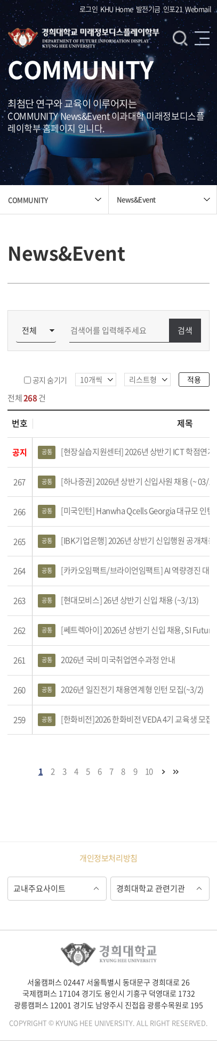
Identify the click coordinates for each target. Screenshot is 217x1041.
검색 (180, 38)
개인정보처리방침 (108, 858)
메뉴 (202, 38)
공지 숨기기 (50, 379)
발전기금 (148, 9)
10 (149, 771)
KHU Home (116, 9)
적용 (194, 379)
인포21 (172, 9)
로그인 (88, 9)
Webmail (198, 9)
